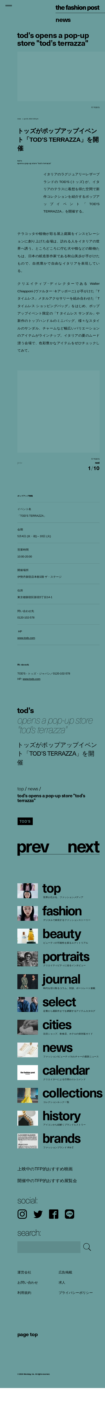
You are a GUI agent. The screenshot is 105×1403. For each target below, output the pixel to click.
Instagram (22, 1229)
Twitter (38, 1229)
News (63, 19)
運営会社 (24, 1287)
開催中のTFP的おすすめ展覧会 (47, 1195)
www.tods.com (26, 653)
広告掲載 (65, 1287)
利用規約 (24, 1307)
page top (27, 1349)
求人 (62, 1297)
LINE (69, 1229)
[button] (79, 470)
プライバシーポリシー (76, 1307)
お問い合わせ (27, 1297)
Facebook (53, 1229)
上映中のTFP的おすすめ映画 (45, 1183)
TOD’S (25, 836)
